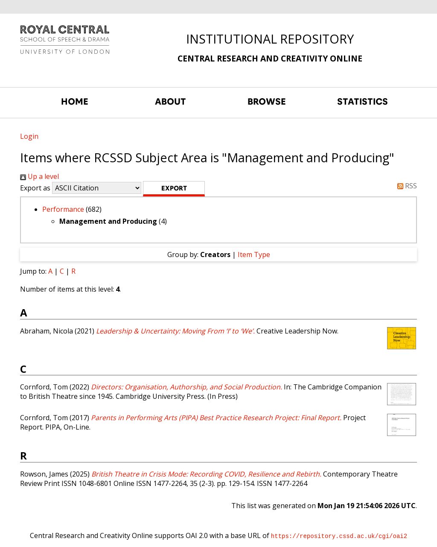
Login (29, 136)
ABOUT (170, 102)
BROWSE (267, 102)
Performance (63, 209)
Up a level (39, 176)
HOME (74, 102)
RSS (405, 185)
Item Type (254, 254)
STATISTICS (362, 102)
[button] (174, 188)
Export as (35, 188)
